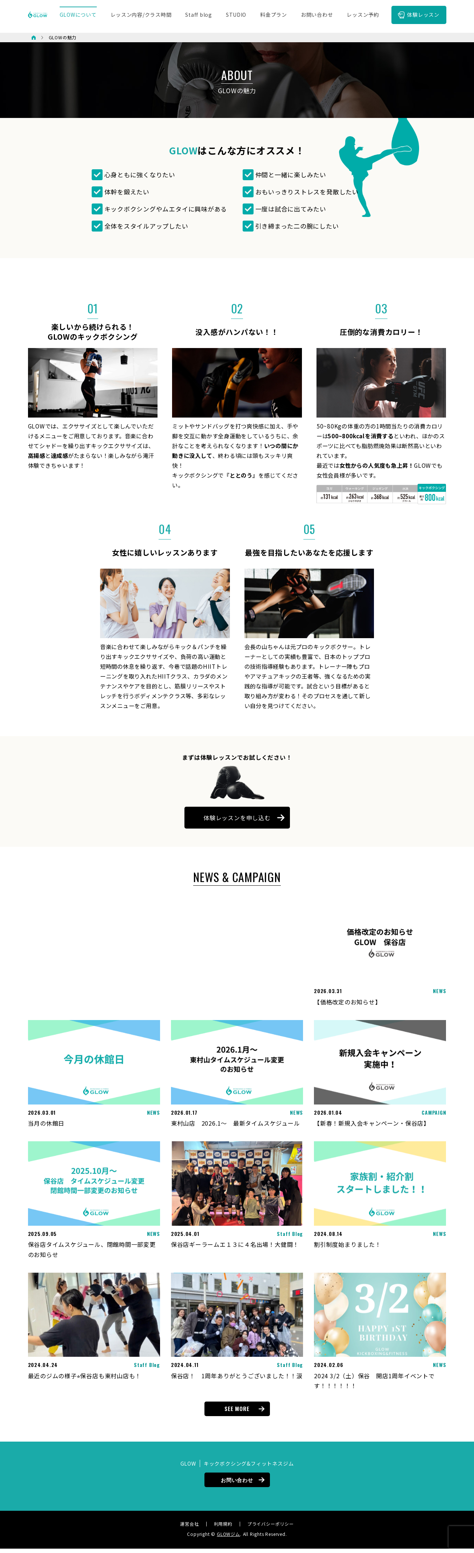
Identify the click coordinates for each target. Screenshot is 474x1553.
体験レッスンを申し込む (237, 822)
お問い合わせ (237, 1484)
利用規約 (223, 1528)
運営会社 (189, 1528)
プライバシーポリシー (270, 1528)
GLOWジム (228, 1538)
